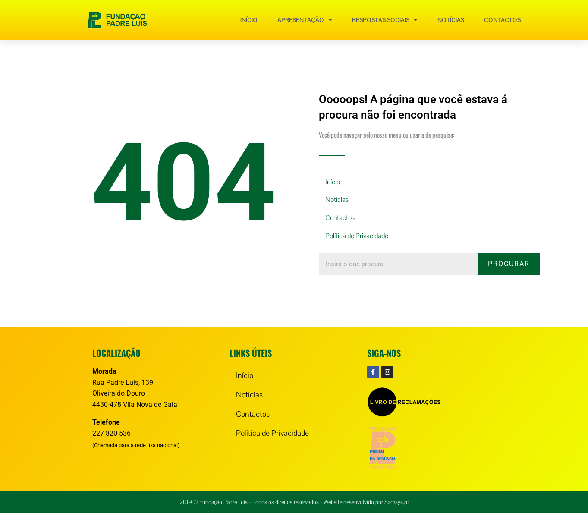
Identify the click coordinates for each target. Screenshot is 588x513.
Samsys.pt (396, 502)
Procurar (509, 264)
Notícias (450, 20)
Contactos (502, 20)
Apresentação (304, 20)
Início (249, 20)
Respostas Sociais (385, 20)
